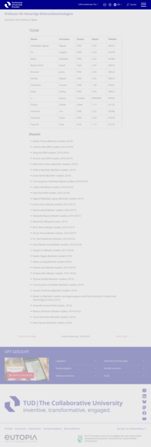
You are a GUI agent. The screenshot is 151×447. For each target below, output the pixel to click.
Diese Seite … (122, 337)
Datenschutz (34, 429)
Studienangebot (64, 368)
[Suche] (131, 5)
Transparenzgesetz (52, 429)
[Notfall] (104, 4)
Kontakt (9, 429)
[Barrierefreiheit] (110, 4)
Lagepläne (61, 361)
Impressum (20, 429)
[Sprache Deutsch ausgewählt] (118, 5)
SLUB (106, 376)
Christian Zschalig (27, 337)
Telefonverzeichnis (65, 376)
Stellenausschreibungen (116, 361)
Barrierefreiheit (72, 429)
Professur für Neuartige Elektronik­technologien (39, 14)
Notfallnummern (112, 368)
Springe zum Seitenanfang (130, 429)
